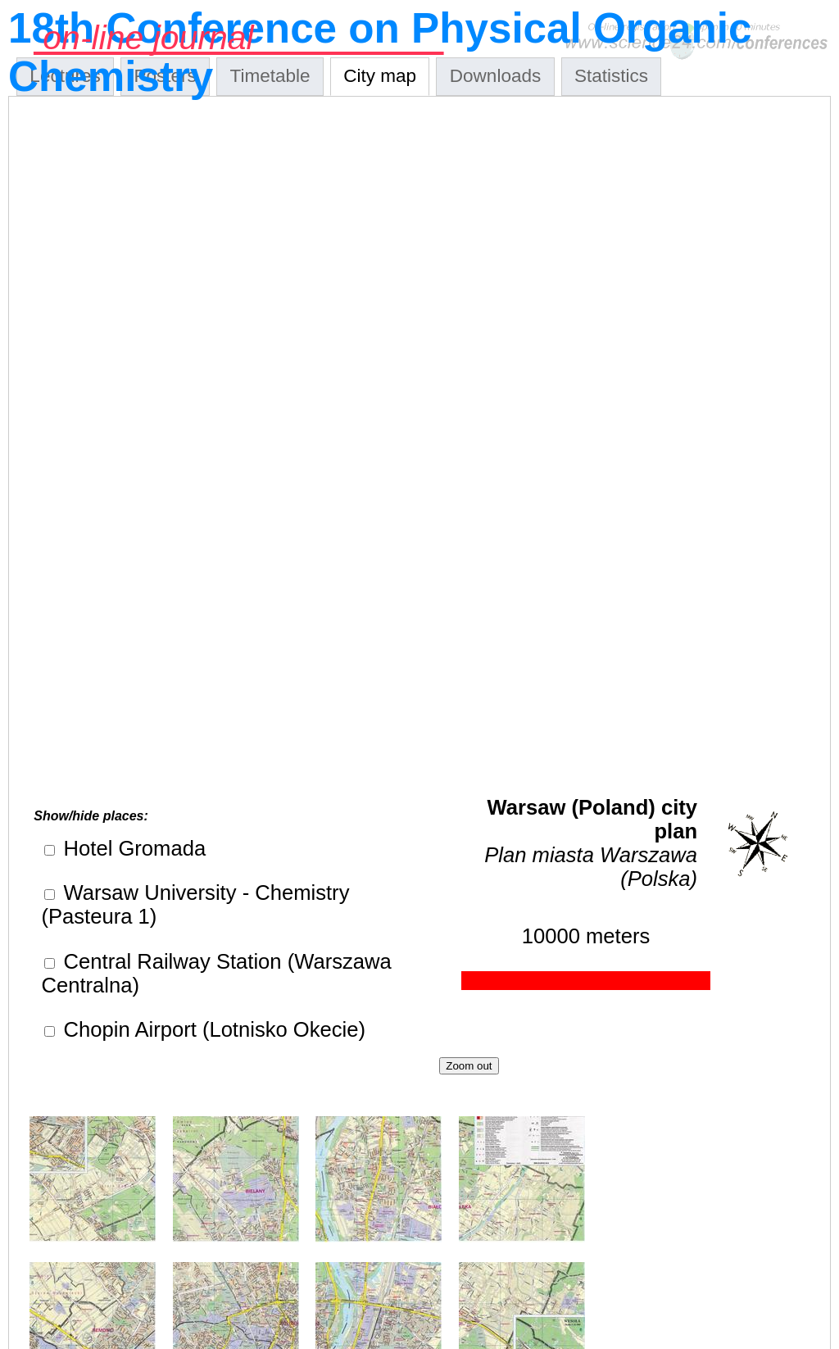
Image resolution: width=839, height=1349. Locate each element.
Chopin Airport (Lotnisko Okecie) (211, 1029)
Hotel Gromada (131, 848)
